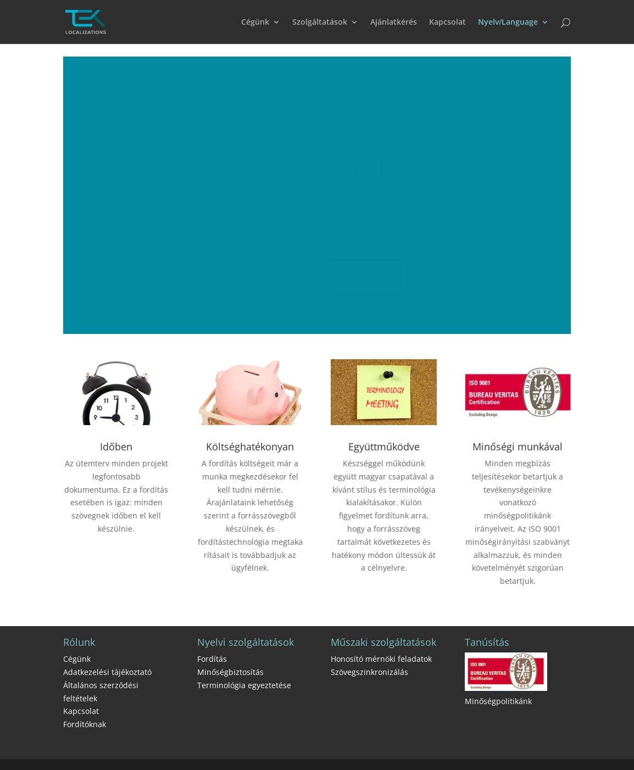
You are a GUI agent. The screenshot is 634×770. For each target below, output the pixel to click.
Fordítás (212, 659)
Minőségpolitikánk (498, 701)
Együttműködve (384, 446)
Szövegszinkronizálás (369, 672)
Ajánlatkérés (393, 22)
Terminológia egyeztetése (244, 685)
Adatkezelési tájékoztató (107, 672)
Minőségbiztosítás (230, 672)
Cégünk (255, 22)
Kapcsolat (447, 22)
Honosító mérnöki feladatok (381, 659)
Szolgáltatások (319, 22)
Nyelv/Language (508, 22)
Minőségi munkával (517, 446)
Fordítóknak (84, 724)
